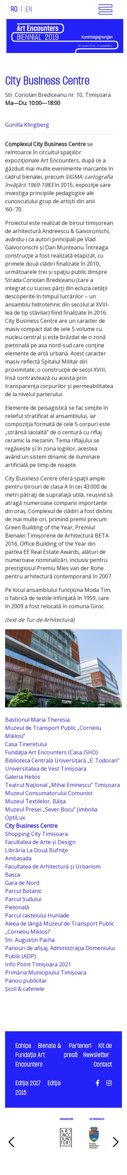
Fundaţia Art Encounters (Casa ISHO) (51, 752)
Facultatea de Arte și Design (40, 842)
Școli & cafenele (24, 989)
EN (28, 9)
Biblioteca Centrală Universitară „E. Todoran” (62, 760)
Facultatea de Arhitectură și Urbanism (53, 866)
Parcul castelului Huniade (37, 915)
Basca (12, 874)
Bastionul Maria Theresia (37, 719)
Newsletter (96, 1055)
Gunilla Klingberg (27, 124)
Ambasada (18, 858)
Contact (102, 1065)
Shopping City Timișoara (36, 834)
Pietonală (17, 907)
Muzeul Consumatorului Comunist (48, 793)
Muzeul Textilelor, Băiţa (35, 801)
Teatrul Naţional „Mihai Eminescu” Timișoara (62, 785)
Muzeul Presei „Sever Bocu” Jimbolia (51, 809)
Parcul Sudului (23, 899)
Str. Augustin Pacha (30, 940)
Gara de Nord (22, 883)
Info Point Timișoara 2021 (38, 964)
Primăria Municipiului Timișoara (45, 972)
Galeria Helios (22, 777)
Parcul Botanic (23, 891)
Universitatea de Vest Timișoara (45, 768)
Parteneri (80, 1046)
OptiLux (15, 817)
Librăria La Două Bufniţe (36, 850)
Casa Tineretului (26, 744)
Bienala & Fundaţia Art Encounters (38, 1055)
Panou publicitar (26, 980)
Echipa (23, 1046)
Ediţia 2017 (28, 1083)
